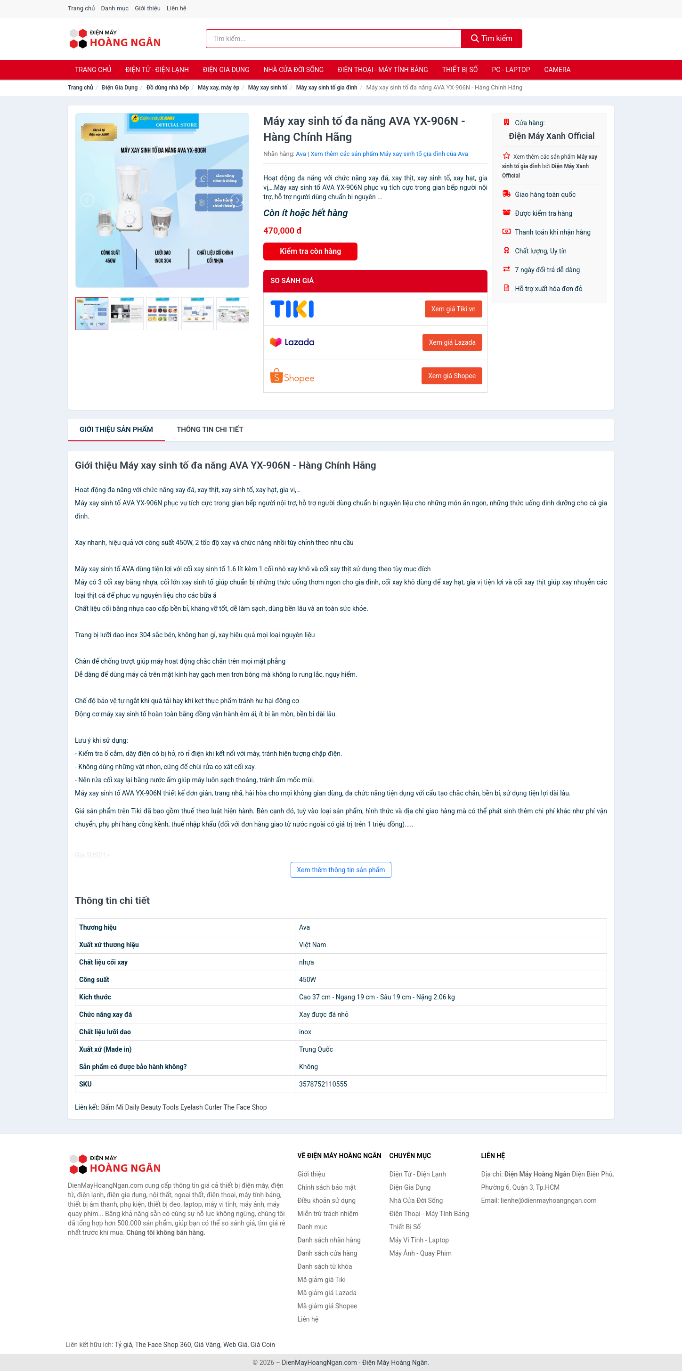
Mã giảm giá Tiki (322, 1279)
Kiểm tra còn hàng (310, 251)
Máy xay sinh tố (268, 87)
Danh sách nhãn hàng (329, 1240)
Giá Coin (263, 1344)
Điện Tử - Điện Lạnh (157, 69)
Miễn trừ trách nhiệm (328, 1213)
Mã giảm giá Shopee (327, 1306)
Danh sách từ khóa (325, 1266)
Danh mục (115, 8)
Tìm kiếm (491, 38)
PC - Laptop (511, 69)
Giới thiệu (147, 8)
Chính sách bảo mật (327, 1187)
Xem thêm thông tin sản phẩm (341, 870)
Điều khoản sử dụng (327, 1200)
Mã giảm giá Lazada (327, 1293)
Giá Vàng (207, 1344)
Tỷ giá (123, 1344)
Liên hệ (177, 8)
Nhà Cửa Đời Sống (293, 69)
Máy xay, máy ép (218, 87)
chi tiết (210, 429)
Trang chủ (81, 8)
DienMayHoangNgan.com (319, 1362)
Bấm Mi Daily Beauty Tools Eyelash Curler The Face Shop (184, 1107)
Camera (557, 69)
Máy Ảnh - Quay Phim (421, 1253)
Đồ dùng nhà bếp (167, 87)
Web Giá (235, 1344)
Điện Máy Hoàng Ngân (395, 1362)
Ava (301, 153)
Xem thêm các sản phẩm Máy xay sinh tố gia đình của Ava (389, 153)
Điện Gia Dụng (226, 69)
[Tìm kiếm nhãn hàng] (334, 38)
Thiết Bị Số (460, 69)
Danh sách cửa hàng (327, 1253)
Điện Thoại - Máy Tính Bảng (383, 69)
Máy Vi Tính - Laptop (419, 1240)
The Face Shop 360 (163, 1344)
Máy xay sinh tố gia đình (326, 87)
